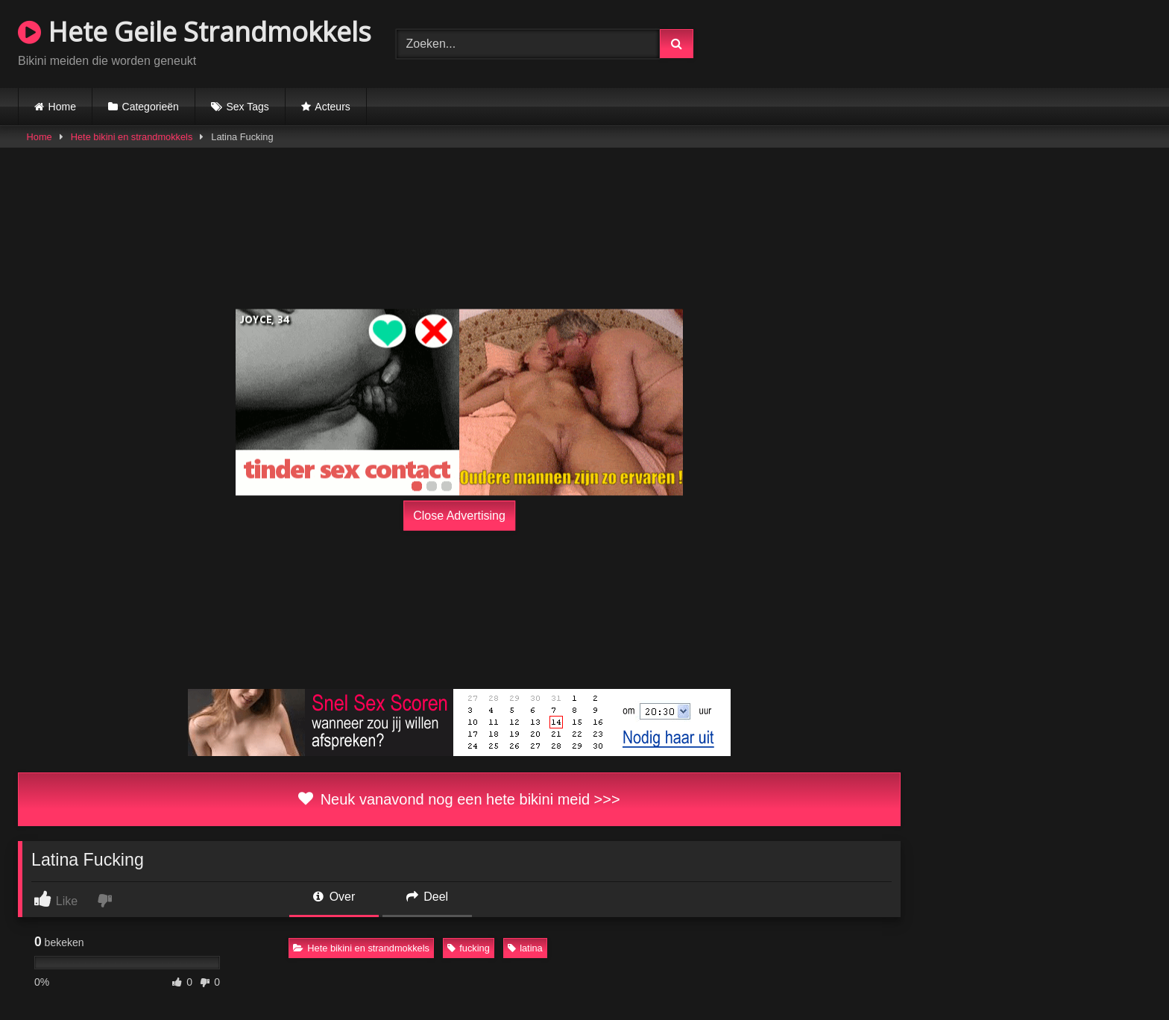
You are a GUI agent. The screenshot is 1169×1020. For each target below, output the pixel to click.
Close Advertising (459, 515)
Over (334, 896)
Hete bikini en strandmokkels (132, 136)
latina (525, 948)
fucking (468, 948)
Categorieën (150, 107)
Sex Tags (247, 107)
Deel (427, 896)
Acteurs (332, 107)
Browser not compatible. (976, 41)
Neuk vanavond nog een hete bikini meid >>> (459, 799)
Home (62, 107)
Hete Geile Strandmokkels (194, 31)
